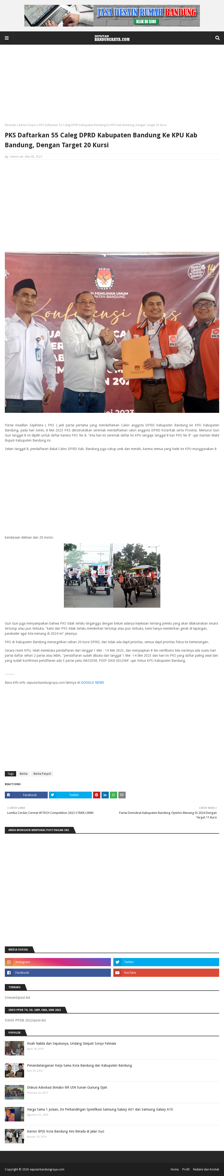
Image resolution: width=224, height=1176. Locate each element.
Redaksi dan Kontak (206, 1169)
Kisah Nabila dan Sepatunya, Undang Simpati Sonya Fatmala (71, 1043)
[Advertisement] (112, 86)
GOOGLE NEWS (92, 682)
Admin (14, 156)
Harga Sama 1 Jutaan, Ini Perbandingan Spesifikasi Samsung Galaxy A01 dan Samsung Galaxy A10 (100, 1109)
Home (175, 1169)
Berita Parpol (27, 125)
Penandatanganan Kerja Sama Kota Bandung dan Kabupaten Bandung (79, 1065)
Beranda (10, 125)
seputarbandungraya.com (47, 1169)
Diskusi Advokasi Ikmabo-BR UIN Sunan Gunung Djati (67, 1087)
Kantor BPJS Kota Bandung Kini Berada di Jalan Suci (65, 1131)
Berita (23, 773)
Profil (186, 1169)
